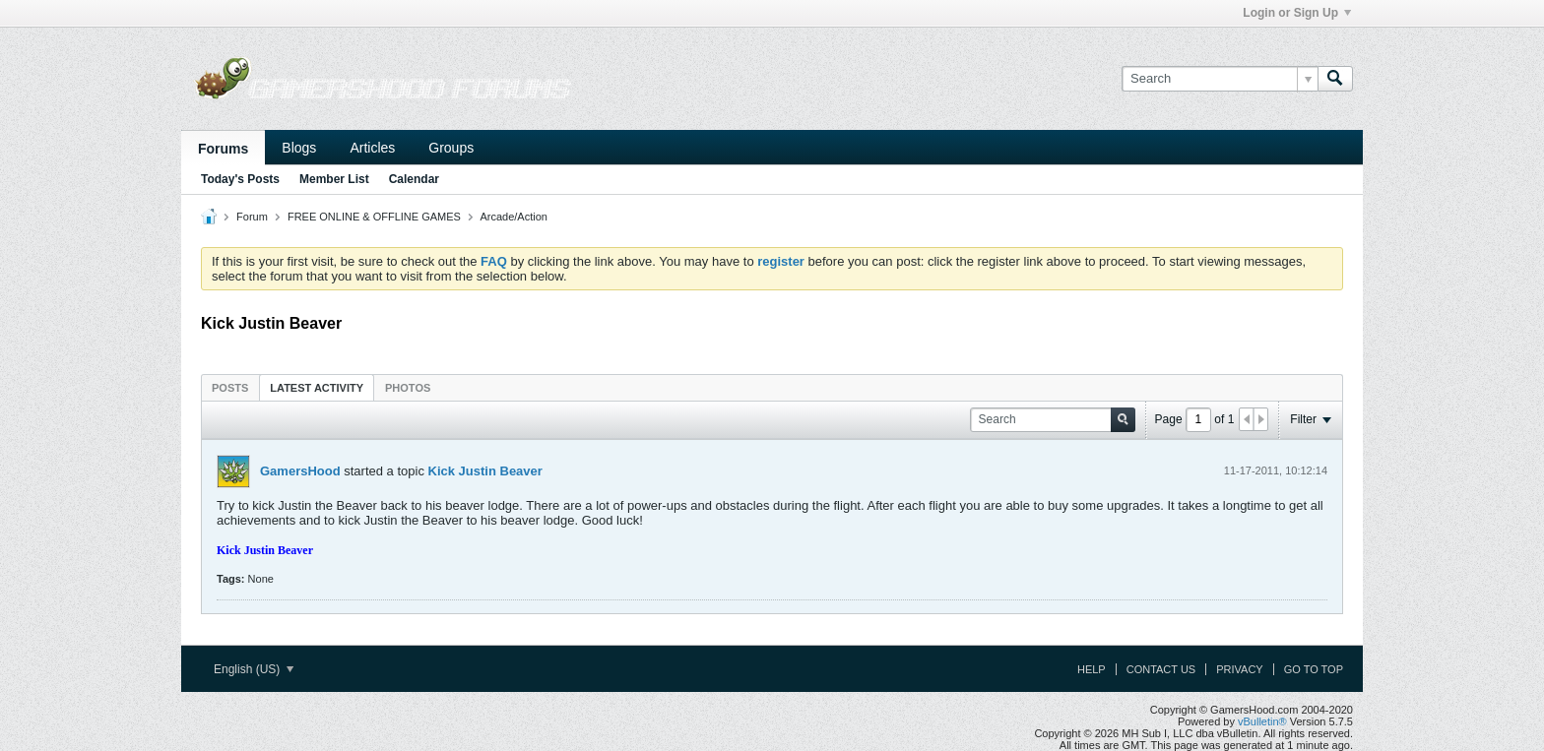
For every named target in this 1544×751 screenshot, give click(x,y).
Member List (334, 179)
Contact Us (1161, 669)
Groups (451, 148)
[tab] (230, 387)
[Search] (1220, 79)
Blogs (299, 148)
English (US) (253, 669)
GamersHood (300, 471)
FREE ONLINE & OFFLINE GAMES (374, 216)
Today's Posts (240, 179)
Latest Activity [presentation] (316, 388)
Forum (252, 216)
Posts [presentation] (230, 388)
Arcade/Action (513, 216)
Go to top (1313, 669)
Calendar (414, 179)
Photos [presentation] (407, 388)
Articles (372, 148)
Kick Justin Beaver (485, 471)
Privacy (1239, 669)
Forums (223, 148)
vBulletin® (1262, 721)
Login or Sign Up (1297, 13)
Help (1091, 669)
